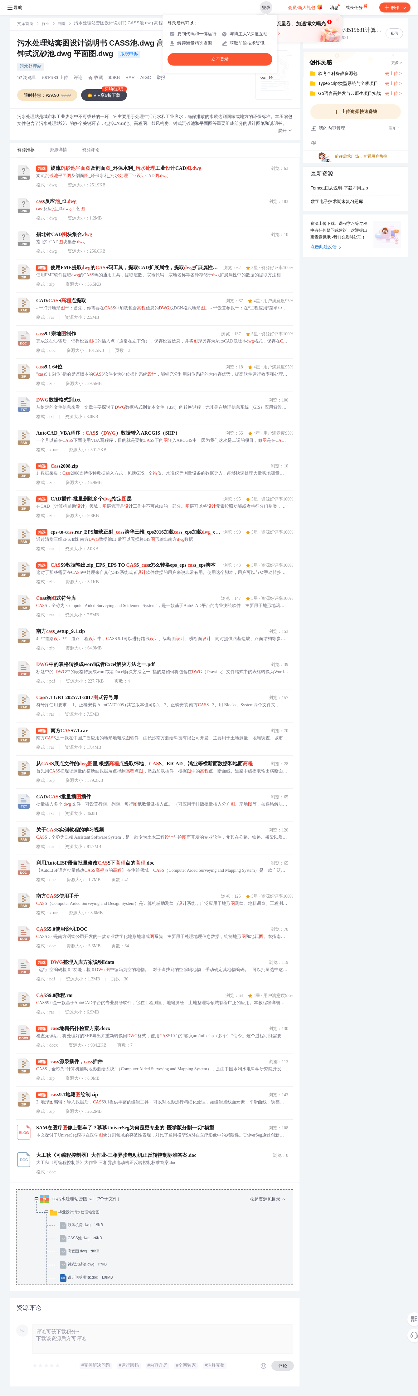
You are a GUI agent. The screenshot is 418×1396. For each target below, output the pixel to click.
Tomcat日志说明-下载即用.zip (339, 188)
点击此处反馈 (325, 247)
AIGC (145, 78)
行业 (45, 24)
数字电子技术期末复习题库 (337, 202)
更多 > (396, 63)
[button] (285, 131)
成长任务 (356, 6)
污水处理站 (30, 67)
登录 (266, 7)
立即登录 (220, 59)
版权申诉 (129, 54)
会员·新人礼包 (305, 7)
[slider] (46, 1366)
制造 (62, 24)
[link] (25, 24)
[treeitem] (160, 1251)
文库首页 (25, 24)
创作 (395, 7)
